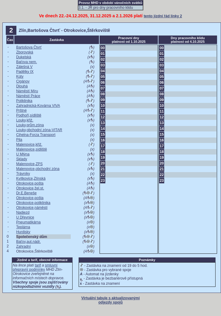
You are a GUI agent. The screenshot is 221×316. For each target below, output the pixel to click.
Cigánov (22, 81)
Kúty (19, 76)
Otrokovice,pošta (29, 183)
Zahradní (23, 246)
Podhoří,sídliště (28, 115)
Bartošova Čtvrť (29, 47)
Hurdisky (23, 232)
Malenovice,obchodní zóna (37, 169)
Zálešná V (24, 67)
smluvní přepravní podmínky (35, 267)
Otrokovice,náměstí (31, 208)
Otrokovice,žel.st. (30, 188)
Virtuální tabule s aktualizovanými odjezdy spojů (110, 300)
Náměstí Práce (28, 96)
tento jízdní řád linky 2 (163, 16)
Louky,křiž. (24, 120)
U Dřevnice (25, 217)
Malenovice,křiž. (29, 144)
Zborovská (24, 52)
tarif (38, 265)
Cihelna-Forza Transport (35, 135)
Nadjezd (22, 212)
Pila (19, 140)
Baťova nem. (26, 62)
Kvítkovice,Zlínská (31, 178)
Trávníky (23, 174)
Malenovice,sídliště (31, 149)
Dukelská (23, 57)
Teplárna (23, 227)
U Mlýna (22, 154)
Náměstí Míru (27, 91)
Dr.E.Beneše (26, 193)
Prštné (21, 110)
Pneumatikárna (28, 222)
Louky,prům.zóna (30, 125)
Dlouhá (22, 86)
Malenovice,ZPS (29, 164)
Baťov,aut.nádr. (28, 242)
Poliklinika (24, 101)
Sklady (21, 159)
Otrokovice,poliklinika (33, 203)
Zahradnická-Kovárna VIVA (38, 106)
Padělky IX (24, 72)
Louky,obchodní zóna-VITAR (39, 130)
